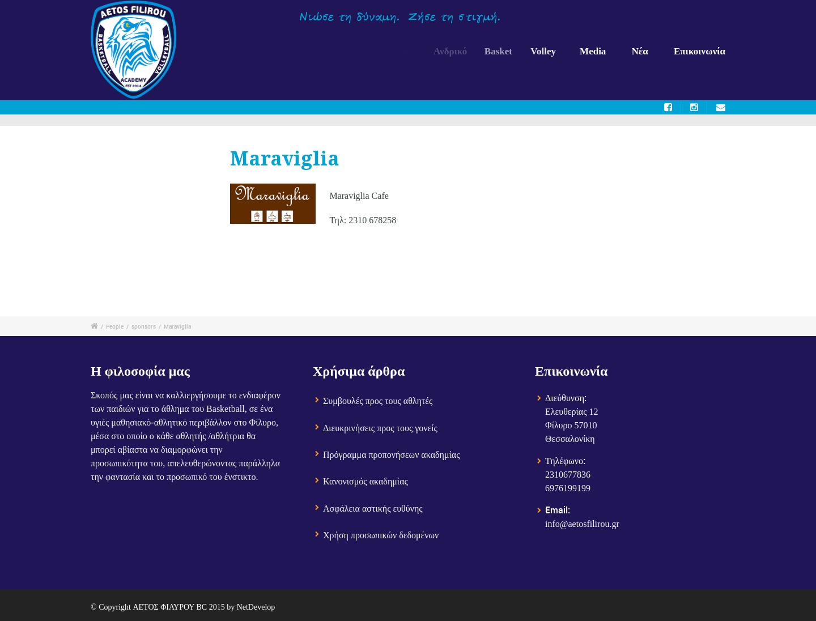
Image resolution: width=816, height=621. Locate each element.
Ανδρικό (454, 51)
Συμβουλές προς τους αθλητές (377, 401)
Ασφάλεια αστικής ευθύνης (373, 509)
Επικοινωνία (699, 51)
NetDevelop (256, 607)
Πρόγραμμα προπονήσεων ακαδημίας (391, 455)
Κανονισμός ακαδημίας (365, 482)
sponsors (143, 326)
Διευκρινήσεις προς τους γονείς (380, 428)
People (115, 326)
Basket (505, 51)
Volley (549, 51)
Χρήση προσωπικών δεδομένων (381, 536)
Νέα (640, 51)
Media (594, 51)
